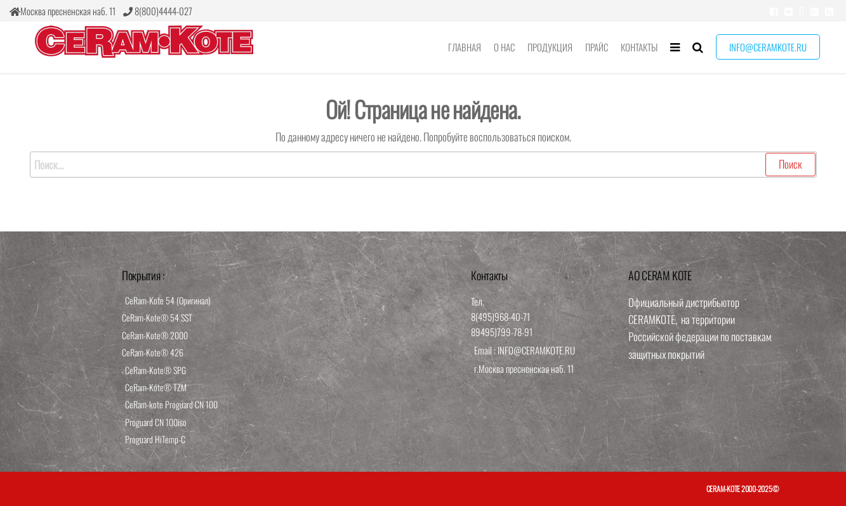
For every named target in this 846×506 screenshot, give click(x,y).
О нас (504, 47)
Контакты (639, 47)
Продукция (549, 47)
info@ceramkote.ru (768, 47)
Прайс (596, 47)
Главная (464, 47)
